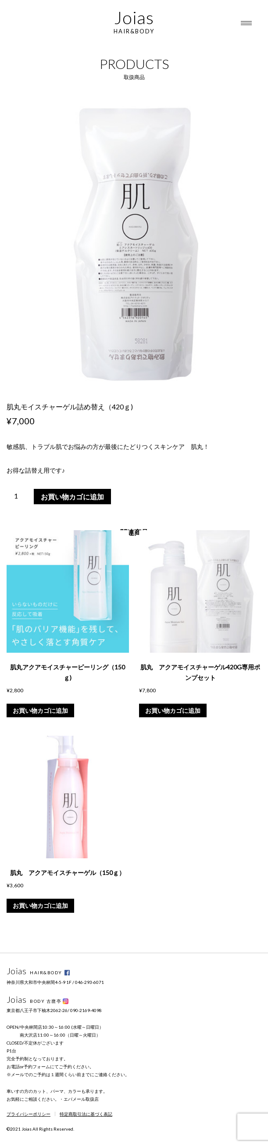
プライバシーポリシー (28, 1114)
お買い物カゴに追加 (72, 496)
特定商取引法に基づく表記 (86, 1114)
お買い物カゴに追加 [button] (40, 710)
